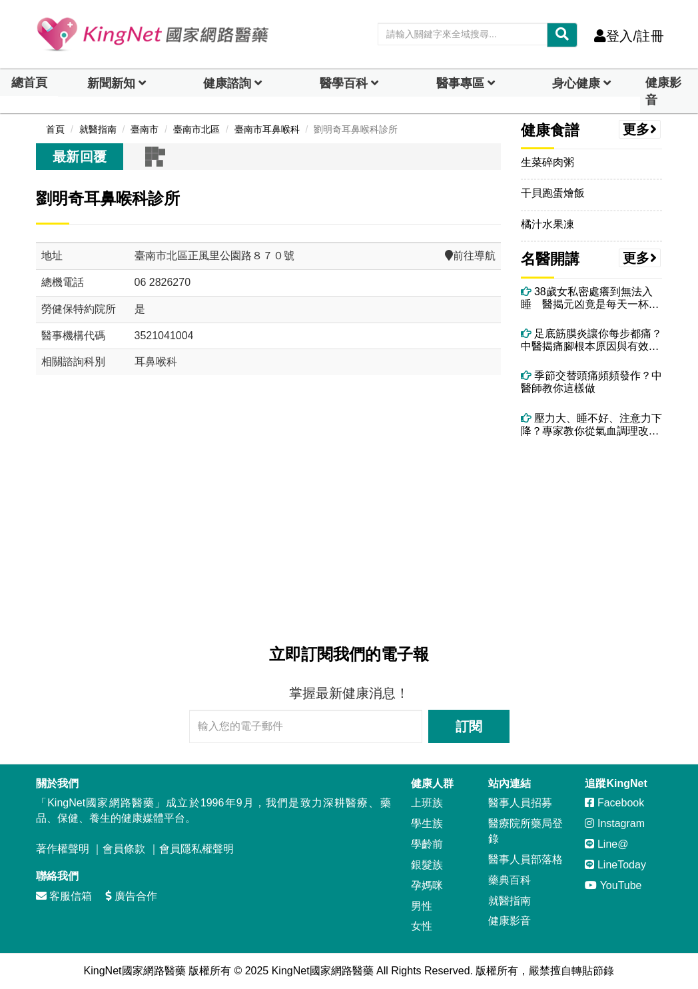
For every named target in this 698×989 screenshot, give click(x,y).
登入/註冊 (629, 36)
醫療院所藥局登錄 (525, 831)
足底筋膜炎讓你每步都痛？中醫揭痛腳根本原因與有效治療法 (591, 340)
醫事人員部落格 (525, 859)
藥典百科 (509, 880)
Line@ (606, 844)
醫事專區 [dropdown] (460, 83)
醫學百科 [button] (344, 83)
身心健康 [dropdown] (576, 83)
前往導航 (470, 255)
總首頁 (29, 82)
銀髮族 (427, 864)
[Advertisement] (268, 513)
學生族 (427, 823)
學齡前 (427, 844)
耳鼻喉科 (156, 361)
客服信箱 (64, 896)
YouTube (613, 885)
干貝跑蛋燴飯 (553, 193)
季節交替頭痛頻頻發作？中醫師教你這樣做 (591, 382)
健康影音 (663, 91)
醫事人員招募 (520, 802)
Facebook (614, 802)
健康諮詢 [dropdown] (227, 83)
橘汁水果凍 (547, 224)
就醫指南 (509, 900)
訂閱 (469, 726)
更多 (640, 129)
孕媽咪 (427, 885)
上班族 (427, 802)
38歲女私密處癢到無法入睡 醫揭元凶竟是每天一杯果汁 (590, 298)
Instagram (615, 823)
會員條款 (124, 848)
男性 (421, 906)
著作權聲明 (62, 848)
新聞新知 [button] (111, 83)
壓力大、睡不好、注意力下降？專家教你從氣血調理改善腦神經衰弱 (591, 425)
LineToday (615, 864)
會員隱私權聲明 (196, 848)
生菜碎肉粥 (547, 162)
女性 (421, 926)
